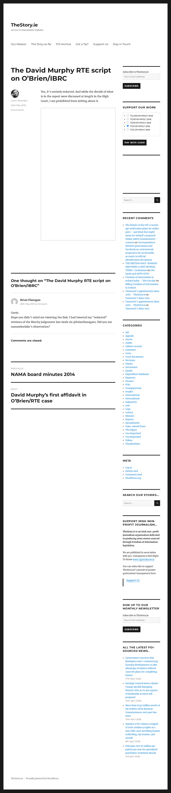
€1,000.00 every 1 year (140, 115)
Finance (129, 381)
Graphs (129, 391)
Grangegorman (133, 388)
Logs (128, 409)
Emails (129, 370)
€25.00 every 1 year (138, 129)
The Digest (131, 429)
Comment (130, 349)
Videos (129, 440)
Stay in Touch (122, 44)
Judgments (131, 402)
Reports (129, 419)
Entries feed (131, 471)
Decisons (130, 360)
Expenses (130, 377)
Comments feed (133, 474)
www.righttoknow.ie (143, 559)
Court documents (134, 356)
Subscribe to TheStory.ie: (136, 72)
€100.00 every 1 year (139, 122)
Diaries (129, 363)
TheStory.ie (24, 25)
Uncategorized (133, 436)
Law (127, 405)
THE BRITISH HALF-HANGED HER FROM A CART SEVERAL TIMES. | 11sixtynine (141, 267)
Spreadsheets (132, 423)
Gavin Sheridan (19, 100)
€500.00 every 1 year (139, 119)
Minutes (129, 416)
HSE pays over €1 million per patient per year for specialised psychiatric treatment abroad (141, 749)
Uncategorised (133, 433)
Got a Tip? (82, 44)
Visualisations (132, 443)
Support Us (100, 44)
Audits (128, 342)
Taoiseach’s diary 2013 (137, 308)
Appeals (129, 336)
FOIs (127, 384)
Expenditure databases (137, 374)
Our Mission (18, 44)
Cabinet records (133, 346)
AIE (127, 332)
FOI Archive (63, 44)
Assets (128, 339)
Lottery (129, 412)
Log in (128, 467)
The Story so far (41, 44)
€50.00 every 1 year (138, 126)
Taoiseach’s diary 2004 (137, 298)
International (132, 395)
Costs (128, 353)
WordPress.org (133, 478)
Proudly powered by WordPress (42, 778)
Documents (17, 110)
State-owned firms (135, 426)
